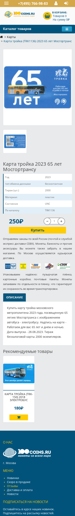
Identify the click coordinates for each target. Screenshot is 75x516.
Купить (37, 230)
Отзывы (12, 486)
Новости (12, 494)
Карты (11, 37)
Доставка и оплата (20, 490)
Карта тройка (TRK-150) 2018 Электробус (19, 397)
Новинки (13, 478)
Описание (14, 297)
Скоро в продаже (18, 482)
